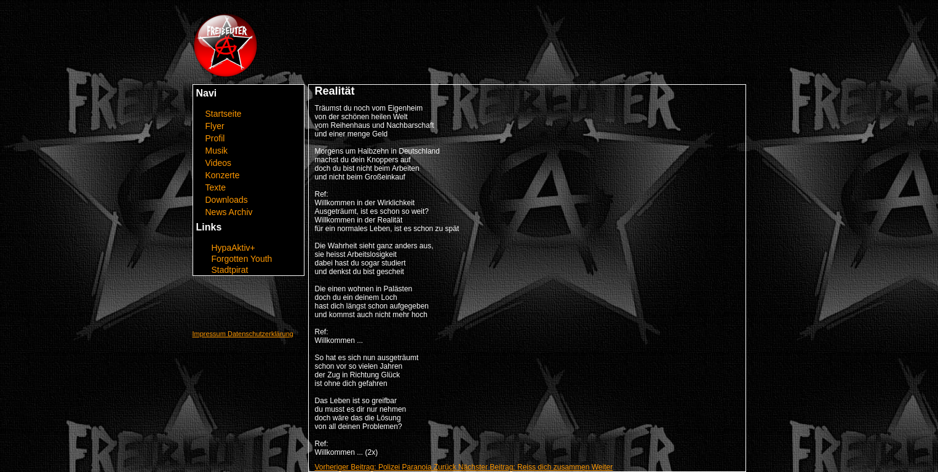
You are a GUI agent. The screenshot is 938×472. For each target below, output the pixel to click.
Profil (215, 138)
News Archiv (229, 212)
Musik (216, 150)
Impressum (210, 333)
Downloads (226, 200)
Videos (218, 163)
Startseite (223, 114)
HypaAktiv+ (233, 248)
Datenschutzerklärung (260, 333)
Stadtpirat (230, 270)
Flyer (215, 126)
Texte (215, 187)
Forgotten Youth (242, 259)
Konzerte (222, 175)
